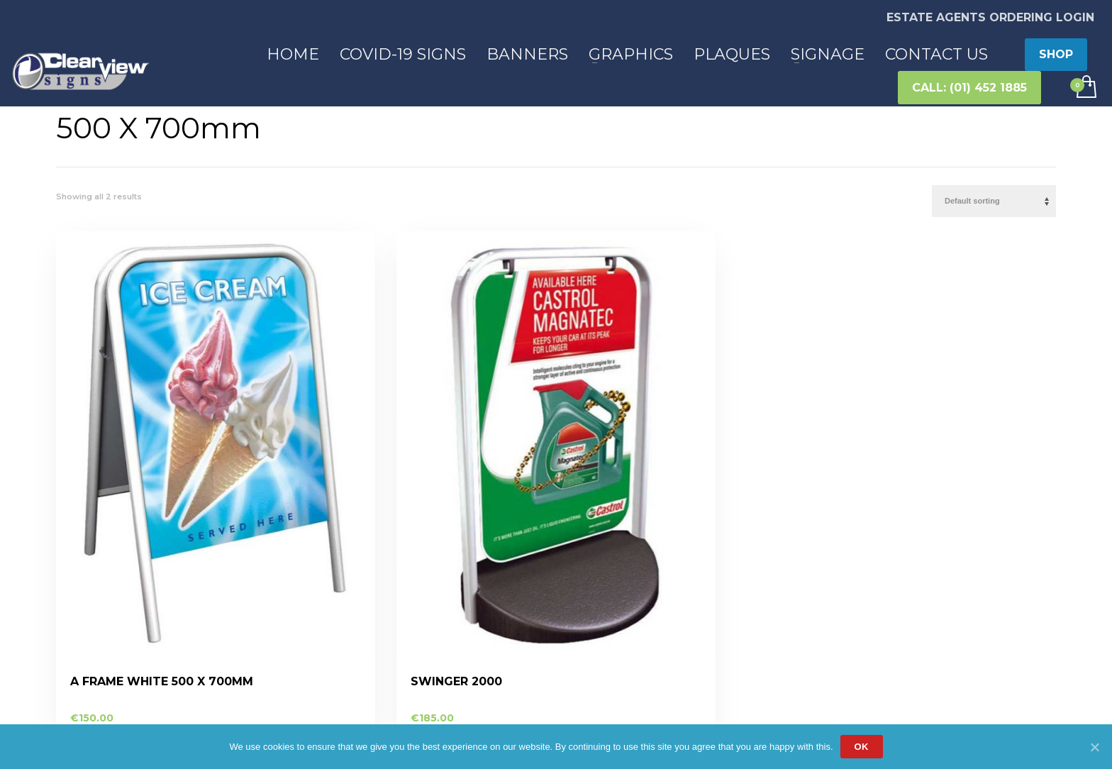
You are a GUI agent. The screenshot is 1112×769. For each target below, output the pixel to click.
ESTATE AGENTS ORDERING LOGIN (990, 17)
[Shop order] (994, 201)
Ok (862, 746)
